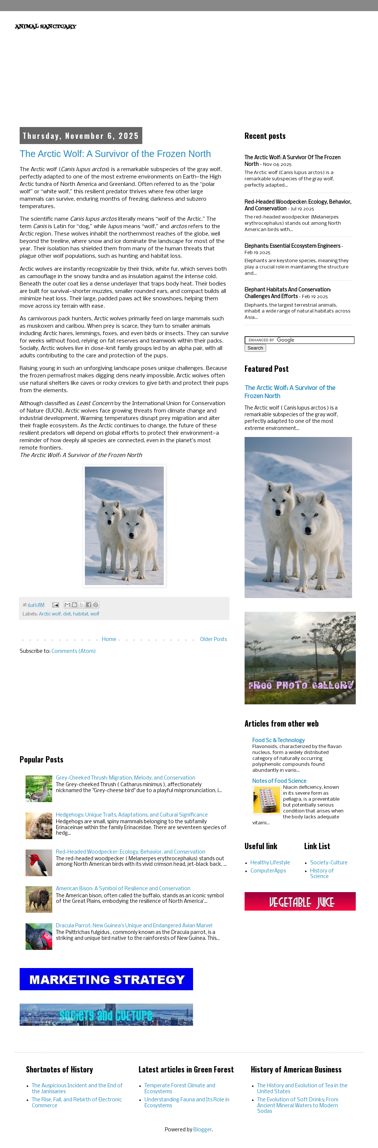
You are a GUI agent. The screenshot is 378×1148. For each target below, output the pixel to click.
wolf (94, 614)
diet (67, 614)
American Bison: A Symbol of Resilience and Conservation (123, 889)
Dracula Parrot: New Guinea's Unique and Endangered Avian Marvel (134, 926)
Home (109, 640)
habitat (80, 614)
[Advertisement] (189, 76)
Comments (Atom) (74, 651)
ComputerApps (268, 871)
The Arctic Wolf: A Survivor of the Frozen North (115, 153)
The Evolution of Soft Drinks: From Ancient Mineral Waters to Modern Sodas (297, 1105)
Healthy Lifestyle (270, 863)
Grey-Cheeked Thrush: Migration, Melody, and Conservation (125, 778)
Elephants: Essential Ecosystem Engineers (292, 246)
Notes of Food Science (279, 781)
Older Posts (213, 640)
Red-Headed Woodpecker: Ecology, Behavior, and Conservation (130, 852)
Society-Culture (329, 863)
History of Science (322, 874)
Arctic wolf (50, 614)
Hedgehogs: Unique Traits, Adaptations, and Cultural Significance (132, 815)
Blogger (202, 1130)
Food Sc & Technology (278, 741)
